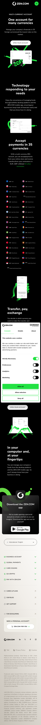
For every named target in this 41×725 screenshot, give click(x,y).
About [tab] (33, 331)
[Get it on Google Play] (20, 529)
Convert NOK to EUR (22, 680)
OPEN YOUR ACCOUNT (20, 43)
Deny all (20, 398)
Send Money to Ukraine (20, 658)
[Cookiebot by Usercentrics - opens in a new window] (30, 325)
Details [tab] (20, 331)
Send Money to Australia (10, 668)
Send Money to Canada (11, 662)
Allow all (20, 386)
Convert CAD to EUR (17, 678)
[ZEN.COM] (9, 639)
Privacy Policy (19, 650)
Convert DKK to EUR (13, 682)
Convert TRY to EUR (17, 684)
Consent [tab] (7, 331)
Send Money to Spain (30, 666)
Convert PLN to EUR (21, 674)
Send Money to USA (26, 656)
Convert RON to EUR (30, 684)
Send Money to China (31, 660)
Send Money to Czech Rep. (17, 660)
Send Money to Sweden (21, 664)
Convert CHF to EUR (26, 676)
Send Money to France (18, 666)
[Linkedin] (20, 639)
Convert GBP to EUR (13, 676)
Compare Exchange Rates (11, 686)
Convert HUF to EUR (26, 682)
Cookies (33, 650)
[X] (25, 639)
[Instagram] (36, 639)
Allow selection (20, 392)
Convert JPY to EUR (9, 680)
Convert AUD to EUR (30, 678)
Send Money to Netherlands (25, 662)
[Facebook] (30, 639)
